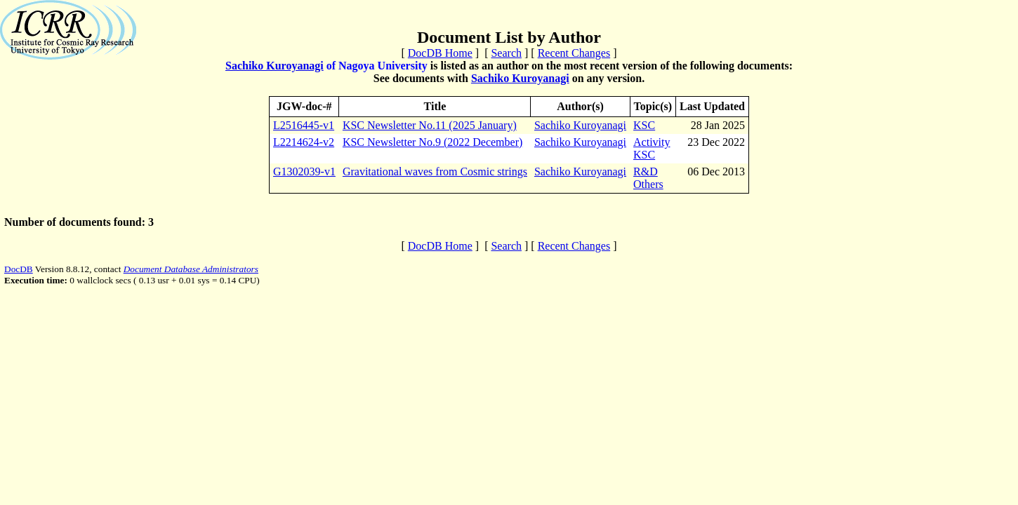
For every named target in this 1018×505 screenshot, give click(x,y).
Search (506, 53)
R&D (645, 171)
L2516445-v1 (303, 125)
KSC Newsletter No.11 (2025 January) (430, 125)
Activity (651, 142)
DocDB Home (440, 53)
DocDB (18, 269)
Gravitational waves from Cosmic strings (435, 171)
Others (648, 184)
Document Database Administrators (191, 269)
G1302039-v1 (304, 171)
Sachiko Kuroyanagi (274, 66)
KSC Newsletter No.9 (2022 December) (432, 142)
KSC (644, 125)
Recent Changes (574, 53)
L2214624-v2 (303, 142)
